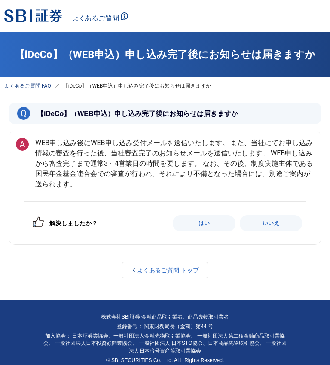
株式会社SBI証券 (120, 317)
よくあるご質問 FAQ (27, 86)
